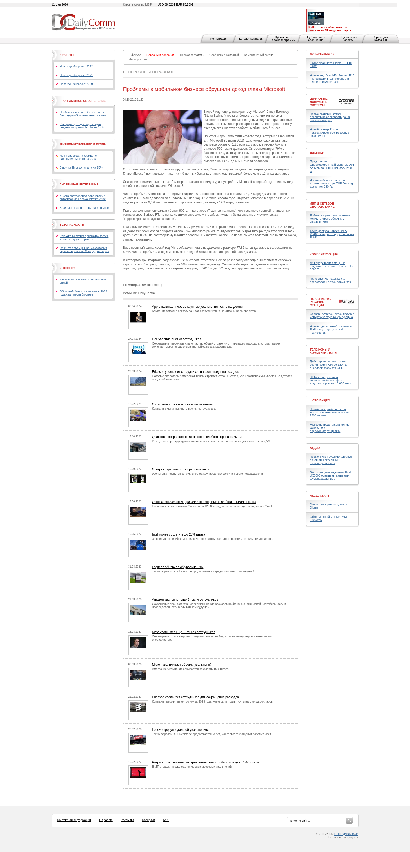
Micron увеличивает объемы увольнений (182, 665)
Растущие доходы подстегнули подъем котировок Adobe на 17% (82, 126)
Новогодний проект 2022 (76, 66)
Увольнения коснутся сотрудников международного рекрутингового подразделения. (208, 473)
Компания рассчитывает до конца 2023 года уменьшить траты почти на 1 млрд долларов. (213, 701)
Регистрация (218, 38)
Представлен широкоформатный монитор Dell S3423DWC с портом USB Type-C (332, 166)
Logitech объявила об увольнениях (178, 567)
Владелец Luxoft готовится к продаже (85, 207)
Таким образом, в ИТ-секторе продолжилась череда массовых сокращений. (203, 571)
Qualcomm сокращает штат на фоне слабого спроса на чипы (197, 437)
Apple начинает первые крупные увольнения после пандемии (197, 307)
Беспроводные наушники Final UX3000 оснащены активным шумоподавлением (330, 475)
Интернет (67, 268)
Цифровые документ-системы (319, 102)
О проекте (106, 820)
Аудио (315, 448)
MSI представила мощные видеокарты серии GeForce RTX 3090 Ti (331, 266)
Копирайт (148, 820)
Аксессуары (320, 495)
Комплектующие (324, 254)
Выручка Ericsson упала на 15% (81, 167)
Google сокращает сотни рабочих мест (180, 469)
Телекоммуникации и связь (83, 144)
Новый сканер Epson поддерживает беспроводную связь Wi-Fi (330, 132)
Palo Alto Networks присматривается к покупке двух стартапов (84, 237)
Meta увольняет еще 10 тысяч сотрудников (183, 632)
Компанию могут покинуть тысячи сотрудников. (184, 408)
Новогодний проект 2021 (76, 75)
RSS (166, 820)
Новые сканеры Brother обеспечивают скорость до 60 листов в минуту (330, 117)
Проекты (67, 55)
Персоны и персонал (150, 72)
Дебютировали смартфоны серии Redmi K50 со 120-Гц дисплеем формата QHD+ (328, 364)
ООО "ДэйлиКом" (346, 834)
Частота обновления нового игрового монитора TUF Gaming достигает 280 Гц (331, 183)
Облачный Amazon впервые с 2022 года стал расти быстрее (83, 293)
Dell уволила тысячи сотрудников (176, 339)
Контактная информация (74, 820)
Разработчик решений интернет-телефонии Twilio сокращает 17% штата (205, 762)
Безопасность (72, 224)
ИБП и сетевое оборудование (322, 205)
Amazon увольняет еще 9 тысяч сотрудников (185, 599)
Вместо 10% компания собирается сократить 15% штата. (190, 668)
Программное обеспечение (83, 100)
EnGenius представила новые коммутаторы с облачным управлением (330, 218)
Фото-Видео (320, 400)
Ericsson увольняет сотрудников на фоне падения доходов (195, 372)
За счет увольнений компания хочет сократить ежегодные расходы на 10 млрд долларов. (212, 538)
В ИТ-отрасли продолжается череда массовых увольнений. (192, 766)
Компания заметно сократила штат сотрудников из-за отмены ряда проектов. (204, 310)
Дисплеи (317, 152)
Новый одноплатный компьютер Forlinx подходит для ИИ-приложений (331, 329)
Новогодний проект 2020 (76, 83)
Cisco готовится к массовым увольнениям (183, 404)
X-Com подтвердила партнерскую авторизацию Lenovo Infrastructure (83, 197)
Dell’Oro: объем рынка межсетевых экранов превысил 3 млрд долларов (84, 249)
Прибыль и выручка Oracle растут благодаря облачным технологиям (83, 114)
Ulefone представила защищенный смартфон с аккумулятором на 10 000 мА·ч (330, 380)
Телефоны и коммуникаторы (323, 351)
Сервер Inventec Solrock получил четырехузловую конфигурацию (332, 315)
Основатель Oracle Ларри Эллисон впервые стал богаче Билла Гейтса (204, 502)
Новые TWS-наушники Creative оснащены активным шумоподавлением (331, 460)
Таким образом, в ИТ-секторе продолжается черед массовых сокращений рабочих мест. (212, 734)
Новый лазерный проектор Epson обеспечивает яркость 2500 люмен (329, 412)
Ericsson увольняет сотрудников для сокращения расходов (195, 697)
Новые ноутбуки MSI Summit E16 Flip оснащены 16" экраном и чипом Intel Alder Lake (332, 78)
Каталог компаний (251, 38)
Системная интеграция (79, 184)
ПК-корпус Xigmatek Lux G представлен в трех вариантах (330, 280)
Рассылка (127, 820)
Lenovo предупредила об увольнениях (180, 730)
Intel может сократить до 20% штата (178, 534)
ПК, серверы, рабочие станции (320, 302)
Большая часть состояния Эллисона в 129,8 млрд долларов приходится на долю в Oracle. (213, 506)
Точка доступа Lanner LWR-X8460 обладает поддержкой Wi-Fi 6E (332, 234)
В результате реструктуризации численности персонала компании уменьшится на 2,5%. (211, 441)
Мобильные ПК (322, 54)
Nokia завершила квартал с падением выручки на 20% (78, 157)
